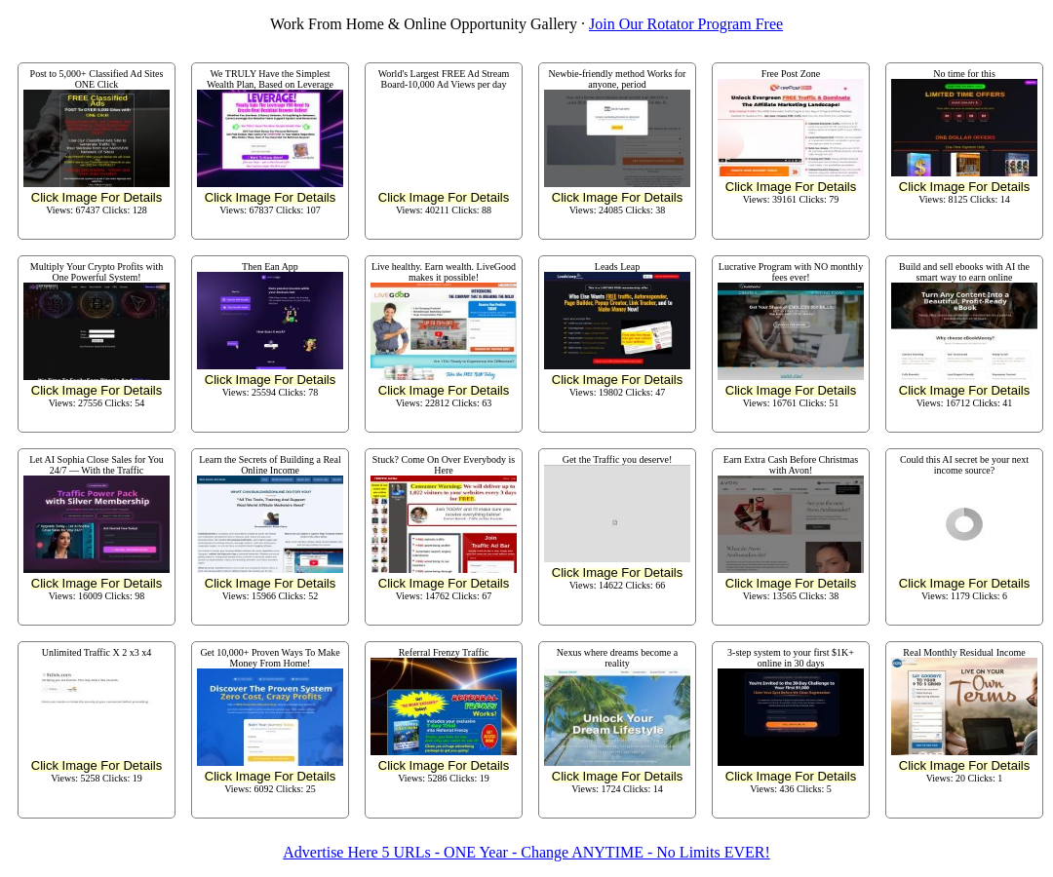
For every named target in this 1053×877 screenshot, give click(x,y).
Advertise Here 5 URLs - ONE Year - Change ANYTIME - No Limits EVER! (526, 852)
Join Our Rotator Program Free (686, 24)
